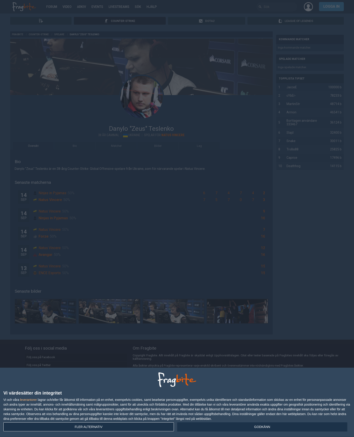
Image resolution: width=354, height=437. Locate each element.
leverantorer (28, 399)
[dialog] (177, 402)
